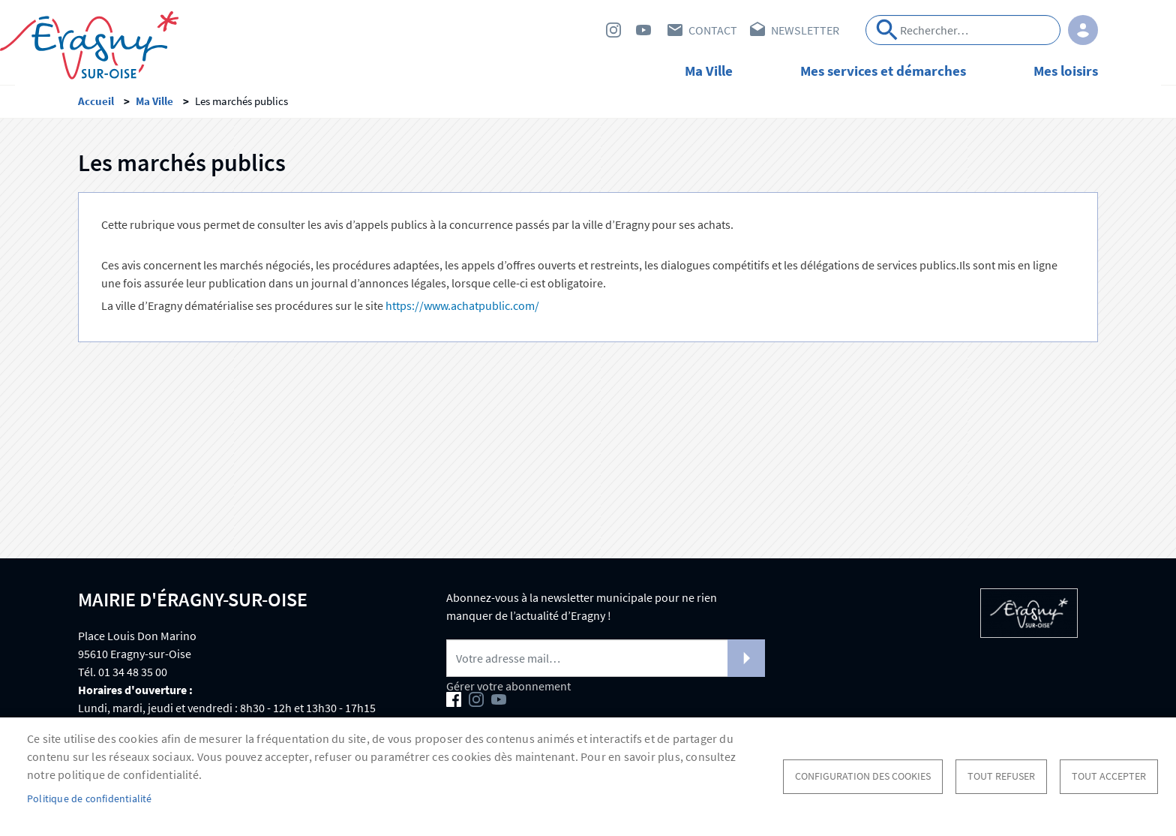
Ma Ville (709, 71)
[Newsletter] (605, 662)
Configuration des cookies (863, 776)
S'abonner (746, 662)
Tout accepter (1109, 776)
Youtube (643, 30)
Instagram (613, 30)
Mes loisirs (1066, 71)
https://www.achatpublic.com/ (462, 309)
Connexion (1083, 30)
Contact (712, 30)
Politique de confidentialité (89, 798)
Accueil (96, 105)
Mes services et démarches (883, 71)
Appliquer (887, 30)
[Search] (963, 30)
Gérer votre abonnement (508, 690)
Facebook (583, 30)
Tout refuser (1001, 776)
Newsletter (805, 30)
